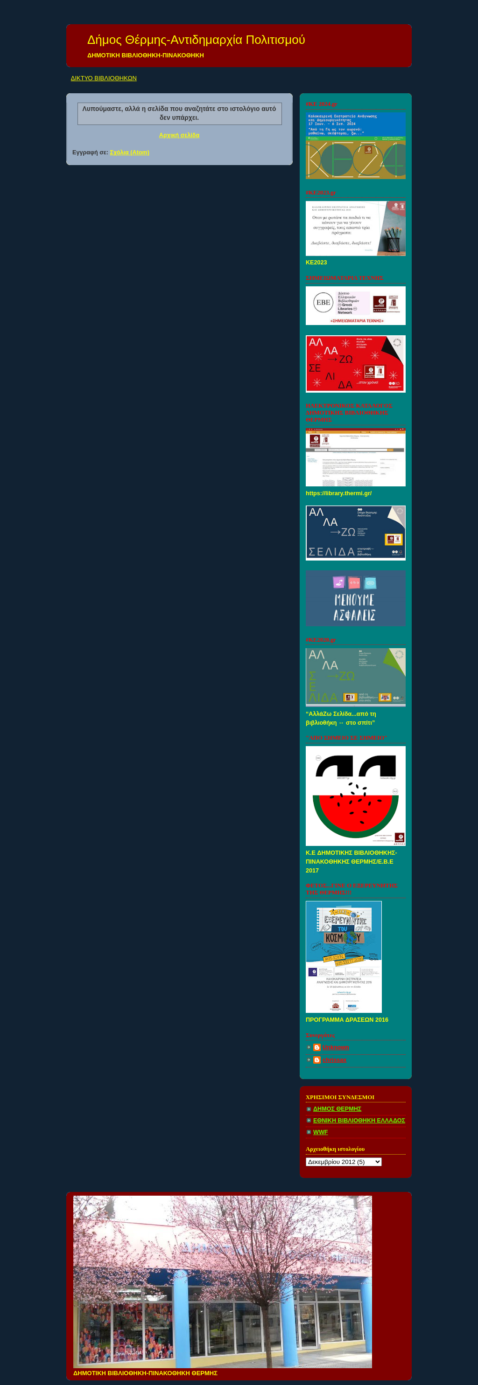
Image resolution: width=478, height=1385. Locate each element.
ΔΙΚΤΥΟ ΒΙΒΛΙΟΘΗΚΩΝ (104, 78)
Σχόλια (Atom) (129, 152)
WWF (320, 1132)
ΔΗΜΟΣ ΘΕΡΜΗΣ (337, 1109)
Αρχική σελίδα (179, 135)
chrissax (334, 1060)
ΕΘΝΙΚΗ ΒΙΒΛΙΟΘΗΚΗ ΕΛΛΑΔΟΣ (359, 1120)
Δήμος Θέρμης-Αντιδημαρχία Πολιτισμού (196, 40)
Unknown (336, 1047)
